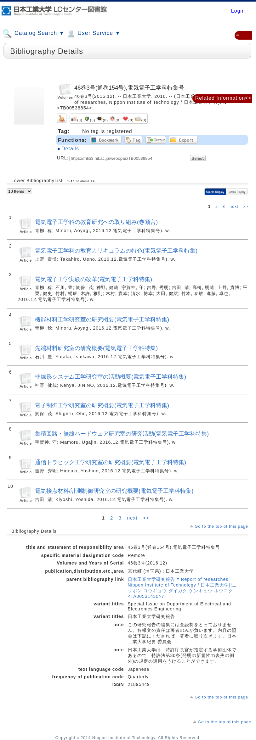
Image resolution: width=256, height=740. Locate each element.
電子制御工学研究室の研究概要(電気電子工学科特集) (102, 405)
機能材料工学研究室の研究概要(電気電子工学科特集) (102, 319)
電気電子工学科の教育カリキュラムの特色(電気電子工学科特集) (116, 250)
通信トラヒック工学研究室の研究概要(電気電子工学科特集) (110, 462)
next (235, 206)
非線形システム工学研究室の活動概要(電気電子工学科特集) (110, 376)
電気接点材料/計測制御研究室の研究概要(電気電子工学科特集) (114, 490)
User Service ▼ (93, 33)
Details (70, 148)
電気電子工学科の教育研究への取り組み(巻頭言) (96, 222)
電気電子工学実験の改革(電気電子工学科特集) (93, 279)
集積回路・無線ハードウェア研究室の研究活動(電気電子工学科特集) (122, 433)
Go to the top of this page (221, 526)
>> (245, 206)
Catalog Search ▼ (34, 33)
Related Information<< (223, 98)
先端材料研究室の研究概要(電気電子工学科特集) (96, 348)
